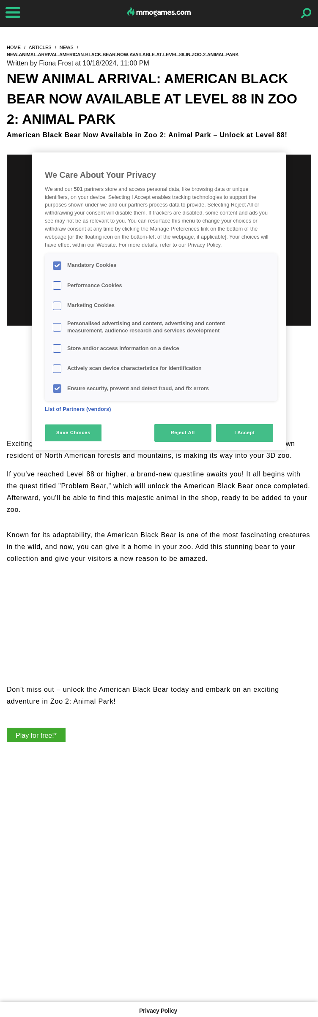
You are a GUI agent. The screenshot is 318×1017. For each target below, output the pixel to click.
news (67, 47)
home (14, 47)
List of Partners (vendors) (78, 409)
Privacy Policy (158, 1010)
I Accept (244, 432)
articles (40, 47)
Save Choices (73, 432)
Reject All (183, 432)
